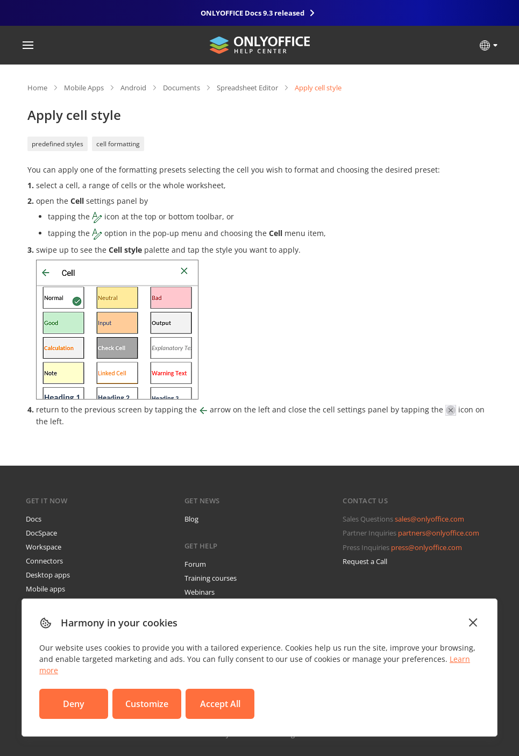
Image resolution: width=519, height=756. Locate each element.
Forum (195, 564)
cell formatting (118, 143)
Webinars (199, 592)
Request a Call (365, 561)
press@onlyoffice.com (426, 547)
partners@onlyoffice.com (438, 533)
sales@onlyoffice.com (429, 519)
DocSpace (41, 533)
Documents (181, 87)
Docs (33, 519)
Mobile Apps (84, 87)
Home (37, 87)
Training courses (210, 578)
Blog (191, 519)
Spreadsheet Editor (247, 87)
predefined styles (57, 143)
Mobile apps (45, 589)
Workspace (43, 547)
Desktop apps (48, 575)
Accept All (220, 704)
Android (133, 87)
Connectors (44, 561)
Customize (146, 704)
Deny (73, 704)
